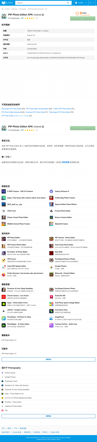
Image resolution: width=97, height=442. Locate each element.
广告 (15, 428)
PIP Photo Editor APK (26, 14)
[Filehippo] (7, 3)
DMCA (45, 432)
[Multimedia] (14, 9)
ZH (91, 3)
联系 (9, 428)
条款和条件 (6, 432)
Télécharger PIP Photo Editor (59, 112)
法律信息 (36, 432)
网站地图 (23, 428)
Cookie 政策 (17, 432)
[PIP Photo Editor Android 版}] (35, 9)
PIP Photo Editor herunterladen (37, 109)
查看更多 (48, 359)
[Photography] (22, 9)
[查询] (43, 3)
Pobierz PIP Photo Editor (62, 109)
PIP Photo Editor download (11, 112)
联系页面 (65, 162)
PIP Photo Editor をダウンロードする (15, 116)
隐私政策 (27, 432)
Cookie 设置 (54, 432)
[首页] (2, 9)
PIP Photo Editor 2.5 (9, 340)
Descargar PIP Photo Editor (11, 109)
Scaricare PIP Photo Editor (35, 112)
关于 (3, 428)
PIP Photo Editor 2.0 (9, 353)
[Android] (7, 9)
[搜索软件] (68, 3)
